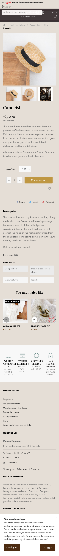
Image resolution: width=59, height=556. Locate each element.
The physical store (11, 403)
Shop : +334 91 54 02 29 (18, 452)
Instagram (10, 469)
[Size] (25, 169)
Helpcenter (8, 399)
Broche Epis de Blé (40, 326)
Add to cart (38, 180)
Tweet (35, 202)
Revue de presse (11, 412)
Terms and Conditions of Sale (17, 425)
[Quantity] (14, 180)
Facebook (35, 469)
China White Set (11, 326)
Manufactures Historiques (15, 408)
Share (22, 202)
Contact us (12, 462)
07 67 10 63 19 (12, 457)
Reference (8, 255)
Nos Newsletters (10, 416)
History (6, 421)
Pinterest (50, 202)
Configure (11, 547)
